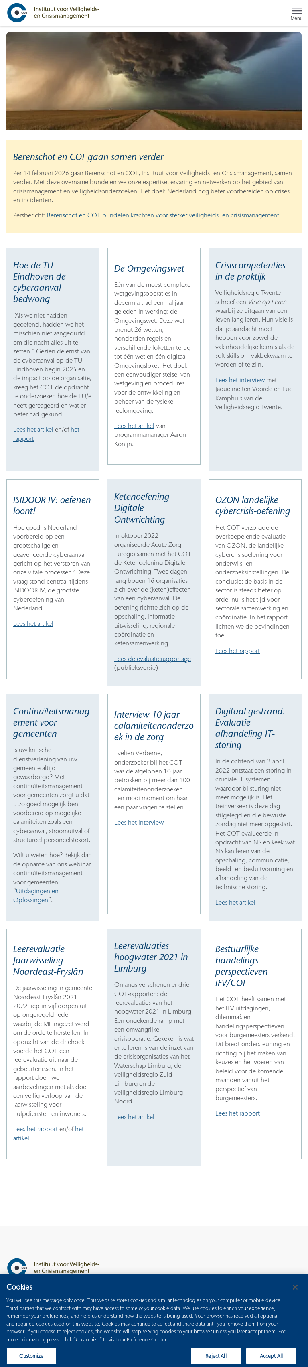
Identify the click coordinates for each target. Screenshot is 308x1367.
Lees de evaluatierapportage (152, 659)
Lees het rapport (237, 651)
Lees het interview (240, 380)
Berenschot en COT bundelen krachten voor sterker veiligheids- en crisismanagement (163, 215)
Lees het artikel (33, 429)
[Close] (295, 1293)
